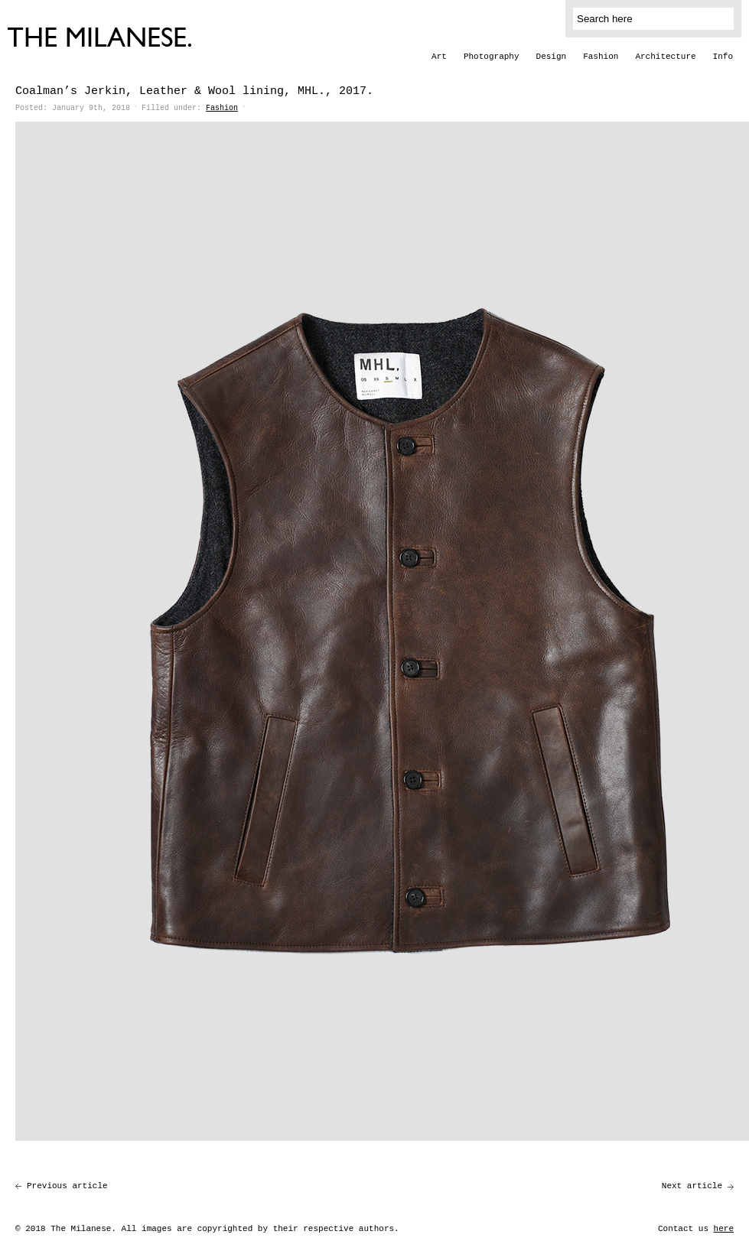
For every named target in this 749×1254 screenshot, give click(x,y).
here (724, 1228)
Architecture (665, 56)
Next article (692, 1186)
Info (723, 56)
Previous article (67, 1186)
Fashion (600, 56)
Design (551, 56)
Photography (491, 56)
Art (439, 56)
